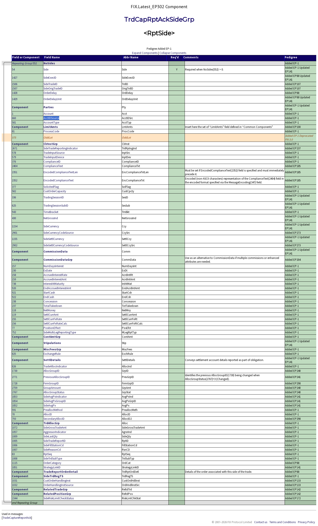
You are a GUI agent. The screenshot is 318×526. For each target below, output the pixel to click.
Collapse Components (172, 53)
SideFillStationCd (54, 445)
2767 (14, 392)
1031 (14, 480)
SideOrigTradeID (53, 88)
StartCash (49, 292)
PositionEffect (52, 328)
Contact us (260, 522)
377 (14, 187)
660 (14, 118)
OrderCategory (52, 463)
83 (13, 454)
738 (14, 284)
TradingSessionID (54, 197)
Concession (50, 301)
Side (46, 69)
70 (13, 414)
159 (14, 279)
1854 (14, 401)
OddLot (48, 137)
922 (14, 297)
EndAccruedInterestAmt (57, 288)
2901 (14, 233)
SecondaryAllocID (54, 419)
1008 (14, 458)
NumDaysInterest (54, 266)
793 (14, 419)
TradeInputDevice (54, 157)
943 (14, 212)
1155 (14, 239)
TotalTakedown (53, 306)
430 (14, 218)
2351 (14, 172)
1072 (14, 427)
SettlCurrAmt (51, 315)
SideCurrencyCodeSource (59, 233)
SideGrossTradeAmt (55, 427)
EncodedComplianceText (59, 180)
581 (14, 122)
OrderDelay (50, 93)
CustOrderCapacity (55, 191)
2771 (14, 377)
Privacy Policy (306, 522)
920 (14, 288)
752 (14, 332)
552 (24, 63)
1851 (14, 467)
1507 (14, 88)
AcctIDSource (51, 118)
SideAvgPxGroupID (55, 401)
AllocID (48, 414)
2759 (14, 388)
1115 (14, 463)
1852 (14, 405)
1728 (14, 383)
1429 (14, 99)
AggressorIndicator (55, 432)
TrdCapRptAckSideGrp (159, 19)
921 (14, 292)
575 (14, 137)
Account (48, 114)
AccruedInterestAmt (55, 279)
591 (14, 410)
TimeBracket (51, 212)
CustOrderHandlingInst (57, 480)
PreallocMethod (53, 410)
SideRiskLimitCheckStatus (59, 498)
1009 (14, 436)
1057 (14, 432)
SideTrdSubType (53, 458)
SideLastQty (50, 436)
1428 (14, 93)
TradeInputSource (54, 153)
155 (14, 319)
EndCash (49, 297)
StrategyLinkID (52, 467)
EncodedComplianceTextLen (61, 172)
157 (14, 266)
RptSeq (48, 454)
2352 (14, 180)
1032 (14, 485)
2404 (14, 166)
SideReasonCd (52, 450)
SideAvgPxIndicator (55, 397)
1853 (14, 397)
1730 (14, 371)
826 (14, 366)
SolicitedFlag (51, 187)
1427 (14, 78)
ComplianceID (52, 161)
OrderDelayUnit (53, 99)
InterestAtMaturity (54, 284)
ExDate (48, 270)
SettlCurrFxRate (53, 319)
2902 (14, 245)
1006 (14, 445)
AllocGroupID (51, 371)
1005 (14, 441)
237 (14, 306)
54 (13, 69)
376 (14, 161)
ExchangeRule (52, 354)
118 (14, 310)
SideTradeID (50, 84)
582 (14, 191)
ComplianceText (53, 166)
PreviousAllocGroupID (57, 377)
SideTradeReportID (55, 441)
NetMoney (49, 310)
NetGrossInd (51, 218)
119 (14, 315)
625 (14, 205)
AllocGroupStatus (54, 392)
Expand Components (144, 53)
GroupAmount (52, 388)
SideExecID (50, 78)
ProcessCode (51, 131)
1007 (14, 450)
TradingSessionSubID (56, 205)
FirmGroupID (51, 383)
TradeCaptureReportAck (17, 518)
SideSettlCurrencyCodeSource (61, 245)
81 (13, 131)
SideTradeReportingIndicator (61, 148)
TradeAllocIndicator (55, 366)
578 (14, 153)
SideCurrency (51, 226)
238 (14, 301)
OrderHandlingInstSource (58, 485)
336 (14, 197)
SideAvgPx (50, 405)
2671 (14, 148)
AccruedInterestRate (55, 275)
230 (14, 270)
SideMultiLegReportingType (60, 332)
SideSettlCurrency (54, 239)
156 (14, 323)
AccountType (51, 122)
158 (14, 275)
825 (14, 354)
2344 (14, 498)
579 (14, 157)
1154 (14, 226)
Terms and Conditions (282, 522)
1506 (14, 84)
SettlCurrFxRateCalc (55, 323)
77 (13, 328)
